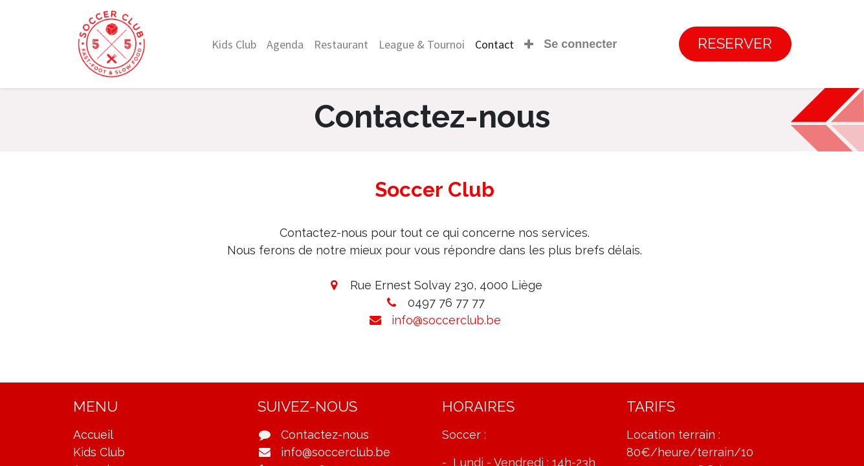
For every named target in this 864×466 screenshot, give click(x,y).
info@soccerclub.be (446, 320)
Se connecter (580, 44)
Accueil (93, 434)
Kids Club (99, 452)
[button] (528, 44)
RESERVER (735, 43)
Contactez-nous (325, 434)
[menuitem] (233, 44)
